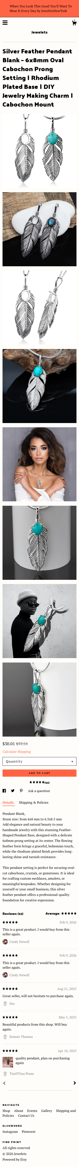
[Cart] (74, 23)
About (19, 1110)
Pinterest (28, 1131)
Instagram (11, 1131)
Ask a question (39, 790)
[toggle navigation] (5, 22)
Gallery (47, 1110)
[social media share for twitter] (13, 790)
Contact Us (26, 1115)
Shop (7, 1110)
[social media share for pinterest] (22, 790)
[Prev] (4, 1083)
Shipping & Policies (33, 802)
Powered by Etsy (15, 1159)
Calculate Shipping (17, 751)
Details (9, 802)
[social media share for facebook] (5, 790)
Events (32, 1110)
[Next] (74, 1083)
